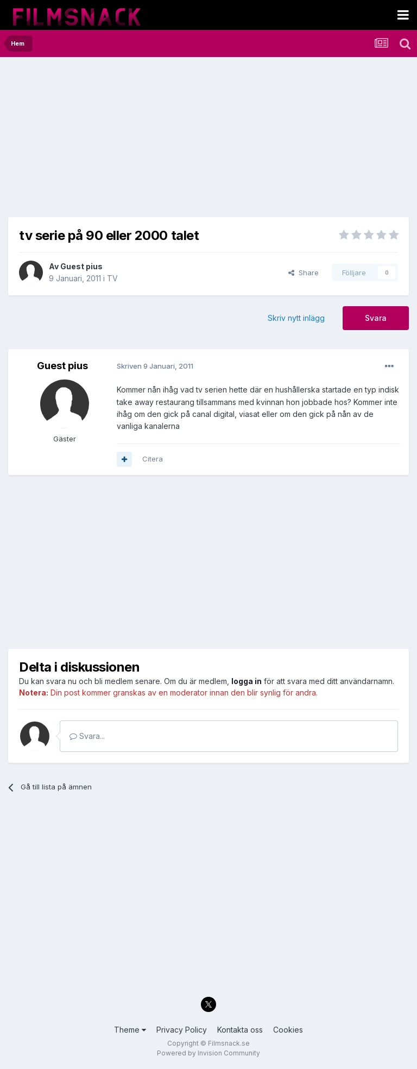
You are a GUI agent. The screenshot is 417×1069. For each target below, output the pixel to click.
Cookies (288, 1029)
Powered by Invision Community (208, 1053)
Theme (130, 1029)
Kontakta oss (240, 1029)
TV (112, 278)
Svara (376, 317)
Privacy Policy (181, 1029)
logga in (246, 681)
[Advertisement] (135, 141)
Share (303, 272)
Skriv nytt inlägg (296, 317)
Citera (152, 458)
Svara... (87, 736)
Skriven (155, 366)
